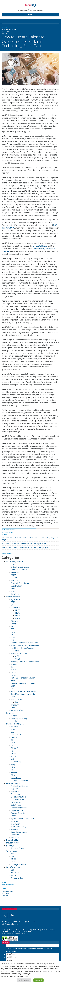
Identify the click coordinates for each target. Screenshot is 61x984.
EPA (12, 626)
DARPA (14, 737)
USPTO (18, 618)
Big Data (14, 788)
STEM (13, 875)
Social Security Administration (23, 694)
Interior (14, 664)
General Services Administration (24, 642)
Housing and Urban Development (25, 661)
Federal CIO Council (19, 569)
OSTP (13, 861)
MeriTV (44, 930)
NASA (13, 675)
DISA (13, 742)
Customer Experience (20, 799)
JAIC (12, 759)
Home (4, 930)
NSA (12, 770)
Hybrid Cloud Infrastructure (22, 818)
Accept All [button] (38, 980)
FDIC (13, 632)
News (10, 930)
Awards (6, 931)
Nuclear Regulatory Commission (24, 683)
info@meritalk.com (10, 924)
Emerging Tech (12, 783)
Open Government (19, 832)
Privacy (24, 933)
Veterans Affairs (17, 710)
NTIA (17, 615)
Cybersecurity (16, 802)
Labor (13, 672)
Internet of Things (19, 826)
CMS (13, 605)
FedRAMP (15, 572)
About (3, 933)
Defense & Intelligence (15, 724)
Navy (13, 764)
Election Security (18, 813)
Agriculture (15, 599)
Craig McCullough (7, 891)
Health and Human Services (22, 648)
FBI (12, 751)
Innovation (15, 824)
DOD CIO (14, 748)
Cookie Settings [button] (24, 980)
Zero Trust (15, 594)
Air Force (14, 726)
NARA (13, 853)
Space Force (16, 778)
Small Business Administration (24, 691)
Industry (14, 821)
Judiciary (9, 845)
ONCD (13, 859)
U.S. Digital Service (18, 864)
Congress (10, 713)
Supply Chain (16, 586)
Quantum (15, 834)
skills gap (5, 896)
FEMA (13, 637)
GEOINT (14, 753)
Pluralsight (5, 893)
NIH (17, 651)
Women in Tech (17, 878)
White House (11, 851)
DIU (12, 745)
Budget (14, 715)
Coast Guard (16, 734)
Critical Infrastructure (20, 567)
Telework (15, 837)
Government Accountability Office (25, 645)
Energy (14, 623)
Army (13, 729)
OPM (13, 686)
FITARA (14, 578)
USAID (13, 707)
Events (18, 930)
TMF (13, 591)
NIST (17, 610)
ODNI (13, 775)
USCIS (17, 659)
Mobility (14, 829)
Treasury (15, 705)
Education (15, 621)
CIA (12, 732)
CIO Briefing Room (14, 561)
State (13, 697)
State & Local (17, 931)
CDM (13, 564)
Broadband (15, 794)
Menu (30, 14)
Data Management (19, 807)
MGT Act (14, 580)
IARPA (13, 756)
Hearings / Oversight (20, 718)
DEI (12, 870)
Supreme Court (17, 848)
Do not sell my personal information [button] (14, 976)
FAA (16, 702)
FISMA (13, 575)
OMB (13, 856)
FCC (12, 629)
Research (27, 930)
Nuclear (14, 772)
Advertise (10, 933)
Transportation (17, 699)
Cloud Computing (18, 797)
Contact (17, 933)
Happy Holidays (13, 840)
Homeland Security (19, 653)
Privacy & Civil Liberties (20, 583)
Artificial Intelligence (19, 786)
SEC (12, 688)
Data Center (16, 805)
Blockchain (15, 791)
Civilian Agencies (13, 596)
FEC (12, 634)
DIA (12, 740)
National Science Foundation (23, 678)
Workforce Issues (13, 867)
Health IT (15, 816)
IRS (12, 667)
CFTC (13, 602)
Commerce (15, 607)
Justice (13, 669)
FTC (12, 640)
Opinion (36, 930)
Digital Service (17, 810)
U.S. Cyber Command (19, 780)
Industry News (7, 532)
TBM (13, 588)
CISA (17, 656)
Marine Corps (16, 761)
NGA (13, 767)
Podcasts (53, 930)
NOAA (17, 613)
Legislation (15, 721)
